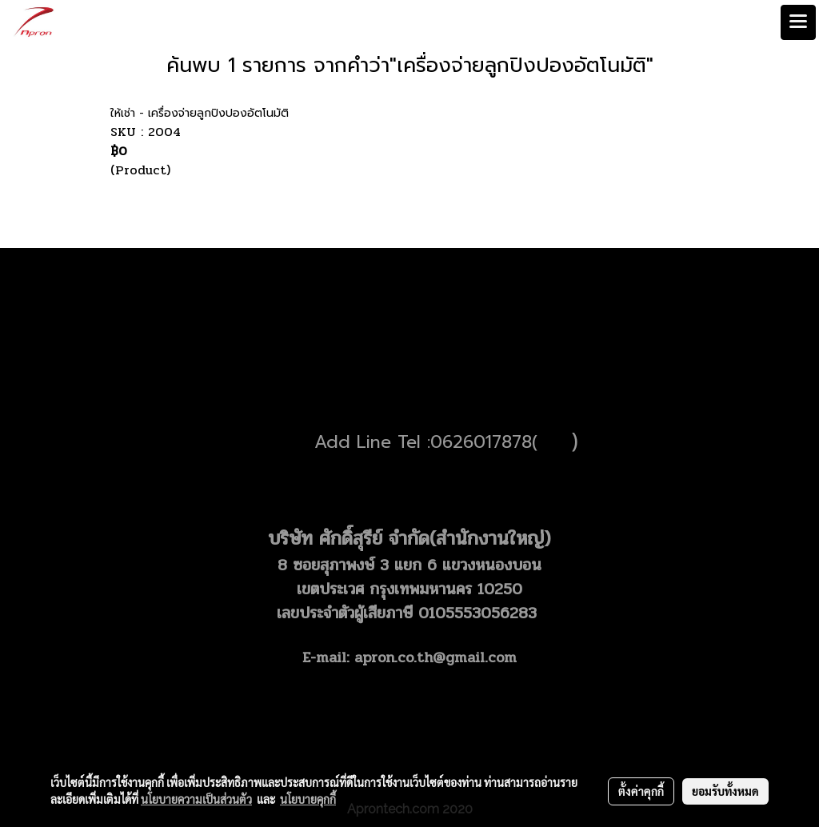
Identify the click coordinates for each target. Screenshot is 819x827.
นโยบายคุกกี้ (308, 799)
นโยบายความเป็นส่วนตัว (196, 799)
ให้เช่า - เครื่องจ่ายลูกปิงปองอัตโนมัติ (199, 113)
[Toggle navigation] (798, 22)
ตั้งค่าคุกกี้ (641, 791)
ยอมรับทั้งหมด (725, 791)
